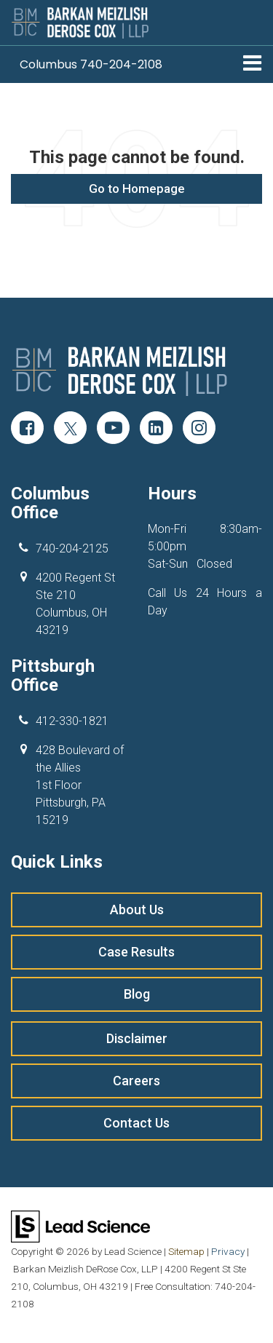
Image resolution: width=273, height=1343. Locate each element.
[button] (91, 64)
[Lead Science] (80, 1225)
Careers (136, 1080)
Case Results (136, 951)
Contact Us (136, 1122)
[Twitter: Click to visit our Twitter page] (70, 429)
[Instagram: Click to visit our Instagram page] (199, 429)
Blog (137, 994)
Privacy (228, 1251)
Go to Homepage (137, 188)
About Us (137, 909)
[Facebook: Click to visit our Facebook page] (27, 429)
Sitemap (186, 1251)
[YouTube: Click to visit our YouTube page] (113, 429)
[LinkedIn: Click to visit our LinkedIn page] (156, 429)
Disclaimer (136, 1038)
